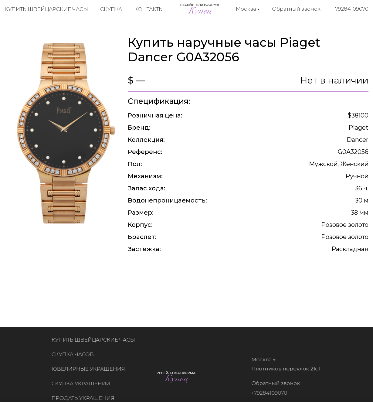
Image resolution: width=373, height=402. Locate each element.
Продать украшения (84, 398)
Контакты (149, 9)
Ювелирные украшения (90, 369)
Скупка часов (74, 354)
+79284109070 (350, 9)
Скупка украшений (82, 383)
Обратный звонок (296, 9)
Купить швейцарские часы (46, 9)
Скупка (111, 9)
